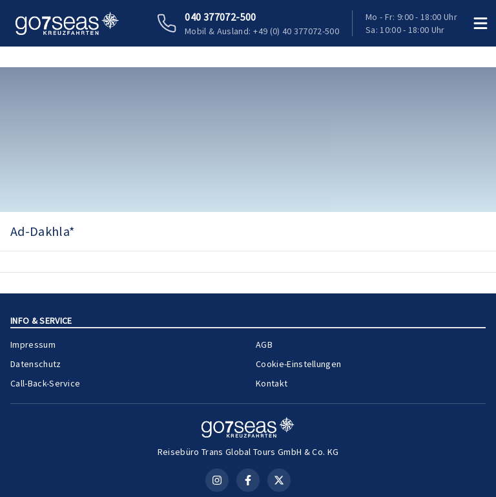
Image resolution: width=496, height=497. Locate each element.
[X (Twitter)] (279, 480)
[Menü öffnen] (480, 23)
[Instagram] (217, 480)
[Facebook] (248, 480)
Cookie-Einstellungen (298, 364)
